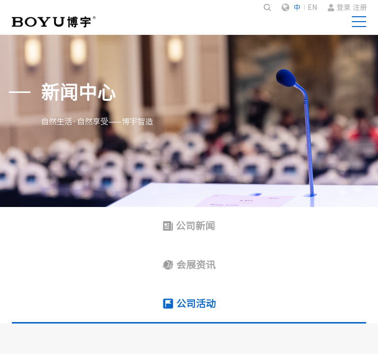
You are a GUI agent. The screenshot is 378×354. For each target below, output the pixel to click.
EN (312, 7)
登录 (343, 7)
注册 (360, 7)
